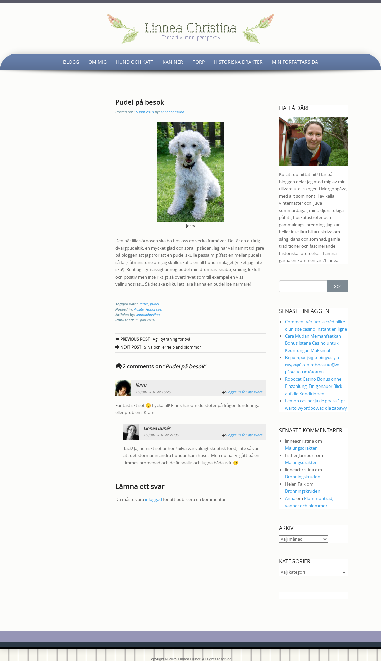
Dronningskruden (302, 477)
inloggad (153, 499)
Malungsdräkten (301, 448)
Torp (199, 62)
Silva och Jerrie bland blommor (158, 347)
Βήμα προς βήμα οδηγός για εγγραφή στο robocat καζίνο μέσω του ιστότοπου (312, 364)
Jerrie (143, 304)
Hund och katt (134, 62)
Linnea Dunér (156, 428)
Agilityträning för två (152, 339)
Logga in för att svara (244, 391)
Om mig (97, 62)
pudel (154, 304)
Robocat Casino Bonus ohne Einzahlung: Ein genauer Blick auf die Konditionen (313, 386)
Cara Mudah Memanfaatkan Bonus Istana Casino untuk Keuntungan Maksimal (313, 343)
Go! (337, 286)
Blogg (71, 62)
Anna (290, 498)
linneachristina (172, 112)
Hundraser (153, 309)
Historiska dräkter (238, 62)
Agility (139, 309)
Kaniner (173, 62)
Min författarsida (295, 62)
